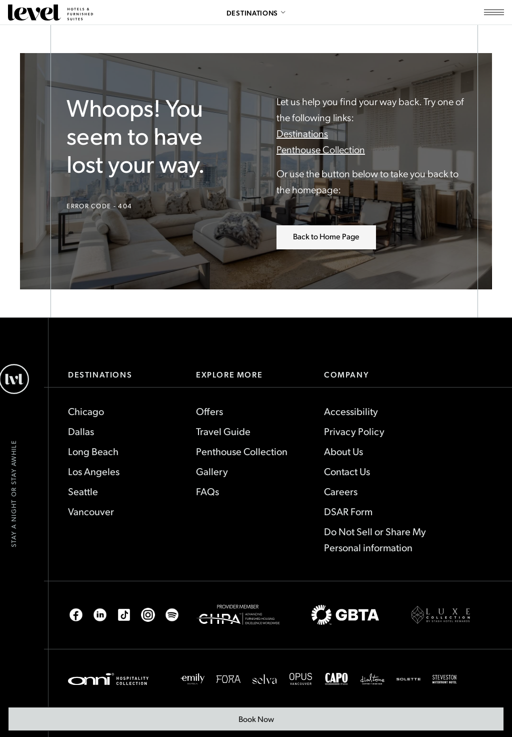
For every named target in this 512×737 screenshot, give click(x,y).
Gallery (212, 471)
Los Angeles (94, 471)
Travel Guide (223, 431)
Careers (341, 491)
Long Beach (93, 451)
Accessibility (351, 411)
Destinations (302, 133)
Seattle (83, 491)
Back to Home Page (326, 236)
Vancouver (91, 511)
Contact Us (347, 471)
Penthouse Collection (320, 149)
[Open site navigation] (494, 13)
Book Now (261, 722)
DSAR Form (348, 511)
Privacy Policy (354, 431)
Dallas (81, 431)
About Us (343, 451)
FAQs (207, 491)
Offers (209, 411)
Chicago (86, 411)
